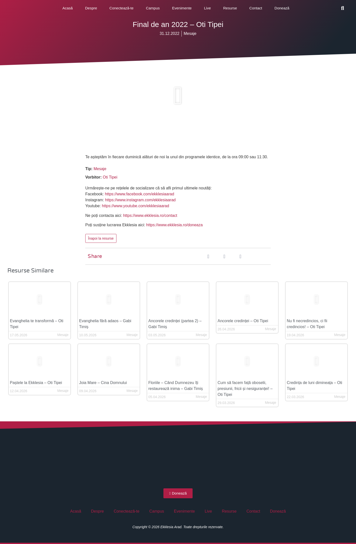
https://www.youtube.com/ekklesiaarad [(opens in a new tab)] (135, 206)
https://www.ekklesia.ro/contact (150, 215)
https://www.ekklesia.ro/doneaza (174, 225)
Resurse (230, 8)
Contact (255, 8)
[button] (343, 8)
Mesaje (190, 33)
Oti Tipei (110, 177)
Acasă (68, 8)
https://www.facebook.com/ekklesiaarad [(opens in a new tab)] (139, 194)
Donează (281, 8)
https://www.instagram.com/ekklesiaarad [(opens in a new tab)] (140, 200)
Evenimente (182, 8)
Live (207, 8)
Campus (153, 8)
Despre (91, 8)
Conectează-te (122, 8)
